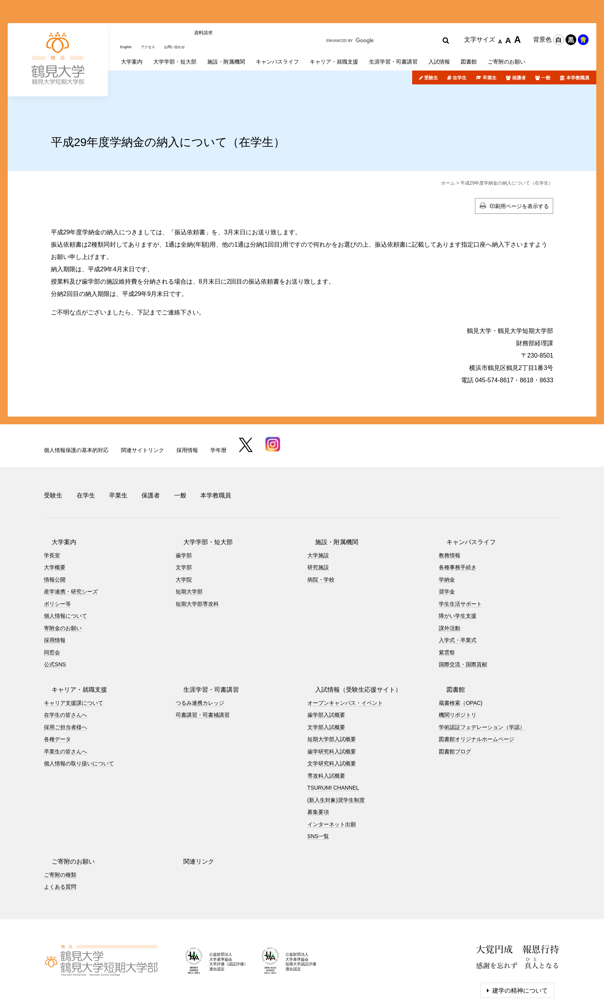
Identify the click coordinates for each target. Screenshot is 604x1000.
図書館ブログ (455, 711)
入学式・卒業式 (457, 600)
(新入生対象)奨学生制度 (336, 760)
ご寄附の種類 (60, 835)
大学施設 (318, 515)
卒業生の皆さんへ (65, 711)
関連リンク (191, 821)
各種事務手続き (457, 527)
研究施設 (318, 527)
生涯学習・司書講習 (203, 649)
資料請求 (218, 12)
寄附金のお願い (63, 588)
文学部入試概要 (326, 687)
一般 (545, 47)
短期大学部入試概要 (331, 699)
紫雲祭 (447, 612)
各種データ (57, 699)
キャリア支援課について (73, 663)
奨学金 (447, 552)
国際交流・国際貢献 (463, 625)
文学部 (184, 527)
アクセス (153, 12)
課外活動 (449, 588)
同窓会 (52, 612)
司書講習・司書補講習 (203, 675)
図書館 (448, 649)
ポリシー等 (57, 564)
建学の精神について (520, 950)
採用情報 (187, 419)
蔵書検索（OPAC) (460, 663)
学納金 (447, 539)
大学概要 (54, 527)
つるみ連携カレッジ (200, 663)
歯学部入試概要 (326, 675)
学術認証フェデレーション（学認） (482, 687)
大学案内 (56, 502)
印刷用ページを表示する (519, 175)
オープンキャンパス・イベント (345, 663)
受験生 (431, 47)
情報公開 (54, 539)
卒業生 (490, 47)
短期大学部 (189, 552)
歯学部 (184, 515)
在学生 (459, 47)
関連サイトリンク (142, 419)
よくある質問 (60, 847)
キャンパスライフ (463, 502)
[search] (378, 13)
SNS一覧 (318, 796)
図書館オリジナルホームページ (476, 699)
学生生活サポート (460, 564)
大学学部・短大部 (200, 502)
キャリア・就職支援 (71, 649)
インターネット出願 (331, 784)
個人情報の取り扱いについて (79, 724)
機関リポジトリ (457, 675)
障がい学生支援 (457, 576)
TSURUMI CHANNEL (333, 748)
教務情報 (449, 515)
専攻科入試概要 (326, 736)
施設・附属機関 (329, 502)
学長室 (52, 515)
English (127, 12)
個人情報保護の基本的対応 (76, 419)
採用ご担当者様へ (65, 687)
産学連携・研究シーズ (71, 552)
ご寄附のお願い (65, 821)
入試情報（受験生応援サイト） (350, 649)
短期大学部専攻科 (197, 564)
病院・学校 (320, 539)
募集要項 (318, 772)
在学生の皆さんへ (65, 675)
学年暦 (218, 419)
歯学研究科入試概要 (331, 711)
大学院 (184, 539)
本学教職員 (577, 47)
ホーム (448, 152)
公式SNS (55, 625)
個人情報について (65, 576)
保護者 (519, 47)
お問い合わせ (186, 12)
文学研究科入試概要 (331, 724)
